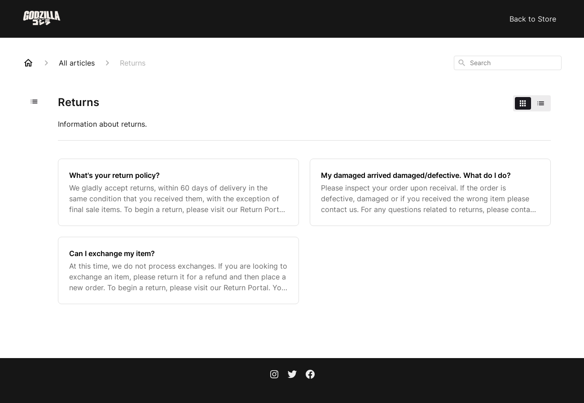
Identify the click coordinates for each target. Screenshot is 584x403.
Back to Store (532, 18)
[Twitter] (292, 375)
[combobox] (508, 63)
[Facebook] (310, 375)
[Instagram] (274, 375)
